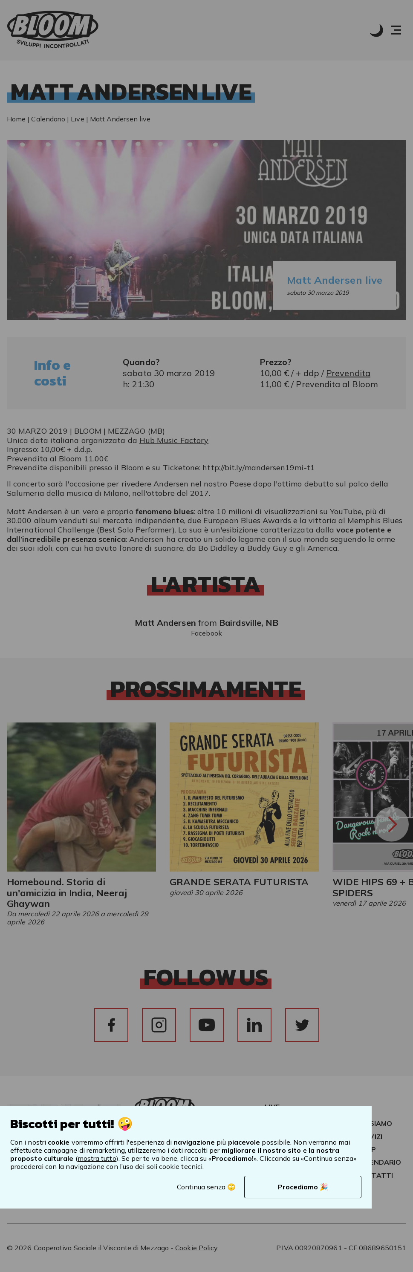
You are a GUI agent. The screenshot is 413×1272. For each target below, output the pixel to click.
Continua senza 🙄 (206, 1187)
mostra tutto (97, 1158)
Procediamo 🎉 (303, 1187)
